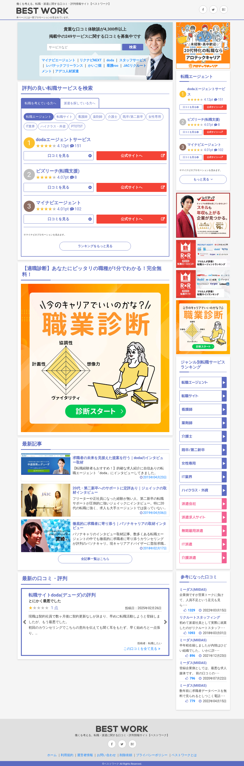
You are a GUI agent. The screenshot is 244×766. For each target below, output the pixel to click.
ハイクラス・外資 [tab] (53, 126)
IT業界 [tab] (30, 126)
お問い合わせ (106, 755)
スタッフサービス (132, 60)
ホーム (52, 755)
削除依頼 (126, 755)
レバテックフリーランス (64, 66)
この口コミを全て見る (142, 649)
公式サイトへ (131, 155)
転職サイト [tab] (64, 116)
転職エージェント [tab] (38, 116)
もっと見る (201, 179)
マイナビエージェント (58, 60)
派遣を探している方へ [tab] (79, 103)
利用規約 (67, 755)
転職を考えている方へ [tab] (40, 103)
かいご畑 (94, 66)
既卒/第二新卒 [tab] (133, 116)
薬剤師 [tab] (97, 116)
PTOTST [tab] (77, 126)
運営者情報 (85, 755)
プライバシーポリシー (152, 755)
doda (110, 60)
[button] (33, 622)
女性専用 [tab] (154, 116)
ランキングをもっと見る (95, 246)
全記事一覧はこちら (95, 559)
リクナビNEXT (90, 60)
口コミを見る (58, 155)
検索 (132, 47)
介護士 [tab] (112, 116)
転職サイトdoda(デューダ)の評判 (62, 595)
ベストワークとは (184, 755)
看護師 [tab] (82, 116)
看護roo (112, 66)
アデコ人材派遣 (67, 71)
